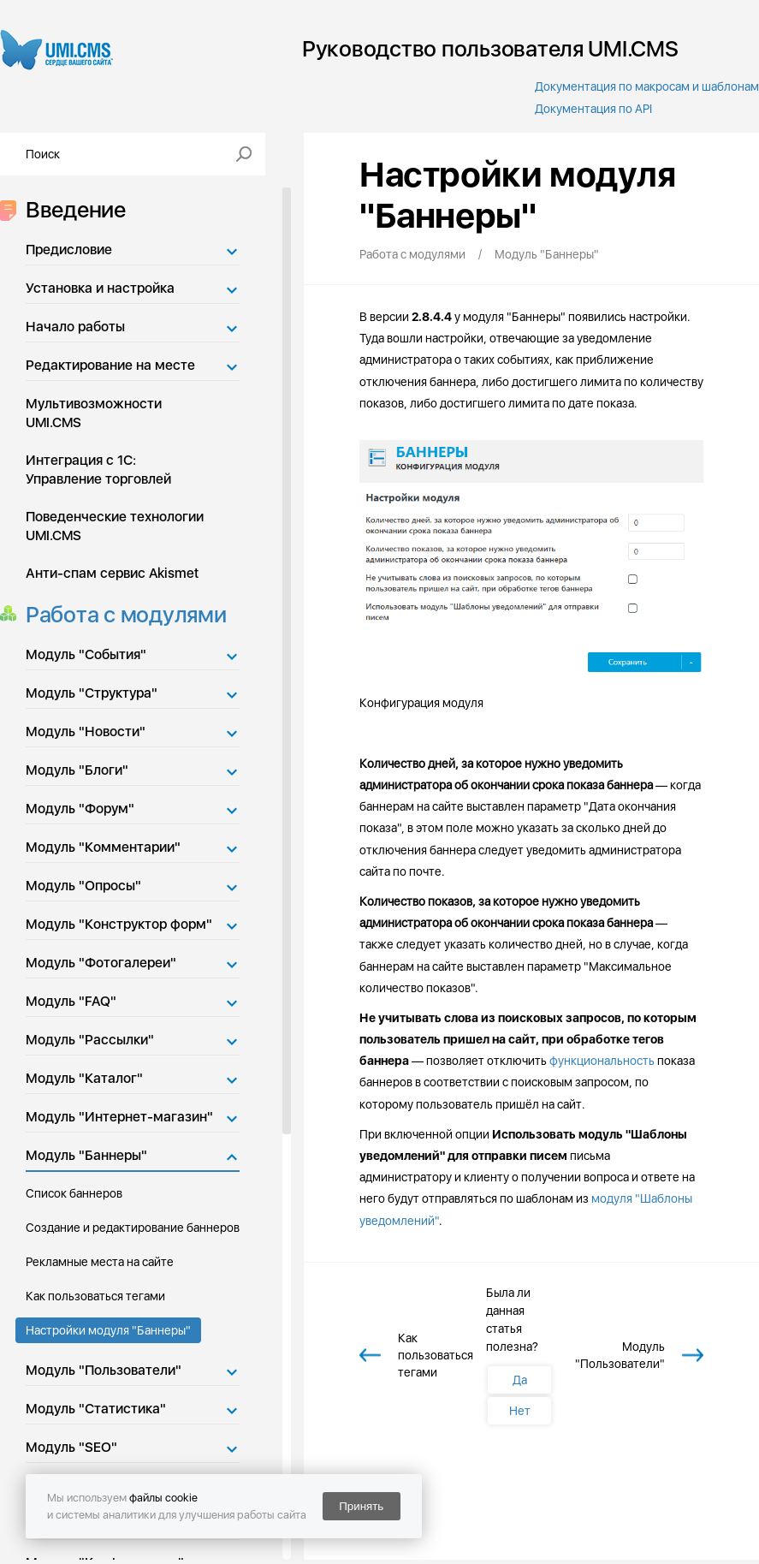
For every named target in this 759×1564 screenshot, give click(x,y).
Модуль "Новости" (85, 731)
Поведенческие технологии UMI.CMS (115, 526)
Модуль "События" (86, 654)
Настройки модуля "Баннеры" (108, 1330)
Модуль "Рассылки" (90, 1040)
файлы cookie (163, 1497)
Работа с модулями (121, 614)
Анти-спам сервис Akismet (112, 573)
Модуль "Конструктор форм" (119, 924)
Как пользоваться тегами (95, 1296)
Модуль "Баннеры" (86, 1155)
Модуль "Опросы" (83, 885)
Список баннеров (74, 1193)
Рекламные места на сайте (100, 1262)
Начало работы (75, 326)
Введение (70, 209)
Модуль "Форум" (80, 808)
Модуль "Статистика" (96, 1408)
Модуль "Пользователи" (103, 1370)
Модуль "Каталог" (84, 1078)
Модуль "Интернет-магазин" (119, 1117)
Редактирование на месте (110, 365)
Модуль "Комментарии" (103, 847)
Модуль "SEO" (71, 1447)
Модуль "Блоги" (77, 770)
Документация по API (593, 109)
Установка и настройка (100, 288)
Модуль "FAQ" (71, 1001)
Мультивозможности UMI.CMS (94, 413)
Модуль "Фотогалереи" (101, 962)
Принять (361, 1506)
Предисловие (69, 249)
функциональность (602, 1060)
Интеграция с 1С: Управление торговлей (98, 469)
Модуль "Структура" (91, 693)
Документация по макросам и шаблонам (647, 86)
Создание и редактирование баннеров (133, 1227)
